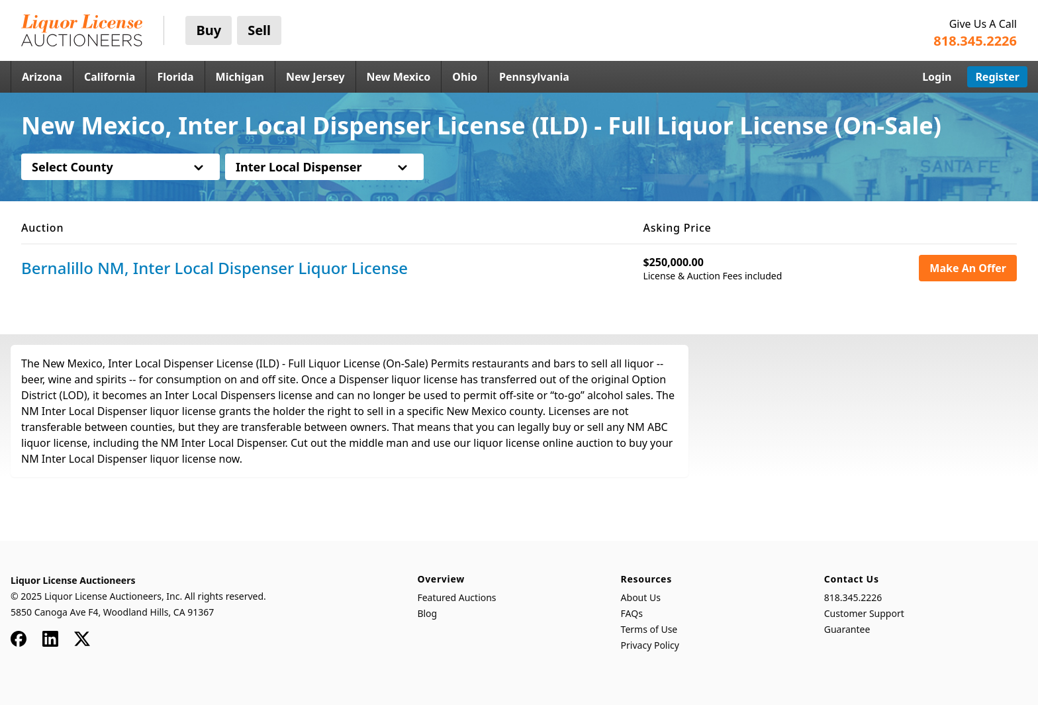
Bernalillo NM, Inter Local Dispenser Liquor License (214, 268)
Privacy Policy (650, 645)
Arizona (42, 77)
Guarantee (847, 629)
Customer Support (864, 613)
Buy (208, 30)
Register (997, 77)
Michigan (240, 77)
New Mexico (399, 77)
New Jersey (315, 77)
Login (936, 77)
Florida (175, 77)
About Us (641, 597)
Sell (259, 30)
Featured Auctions (456, 597)
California (110, 77)
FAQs (632, 613)
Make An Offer (967, 268)
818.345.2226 (853, 597)
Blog (427, 613)
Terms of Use (649, 629)
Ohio (464, 77)
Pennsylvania (534, 77)
